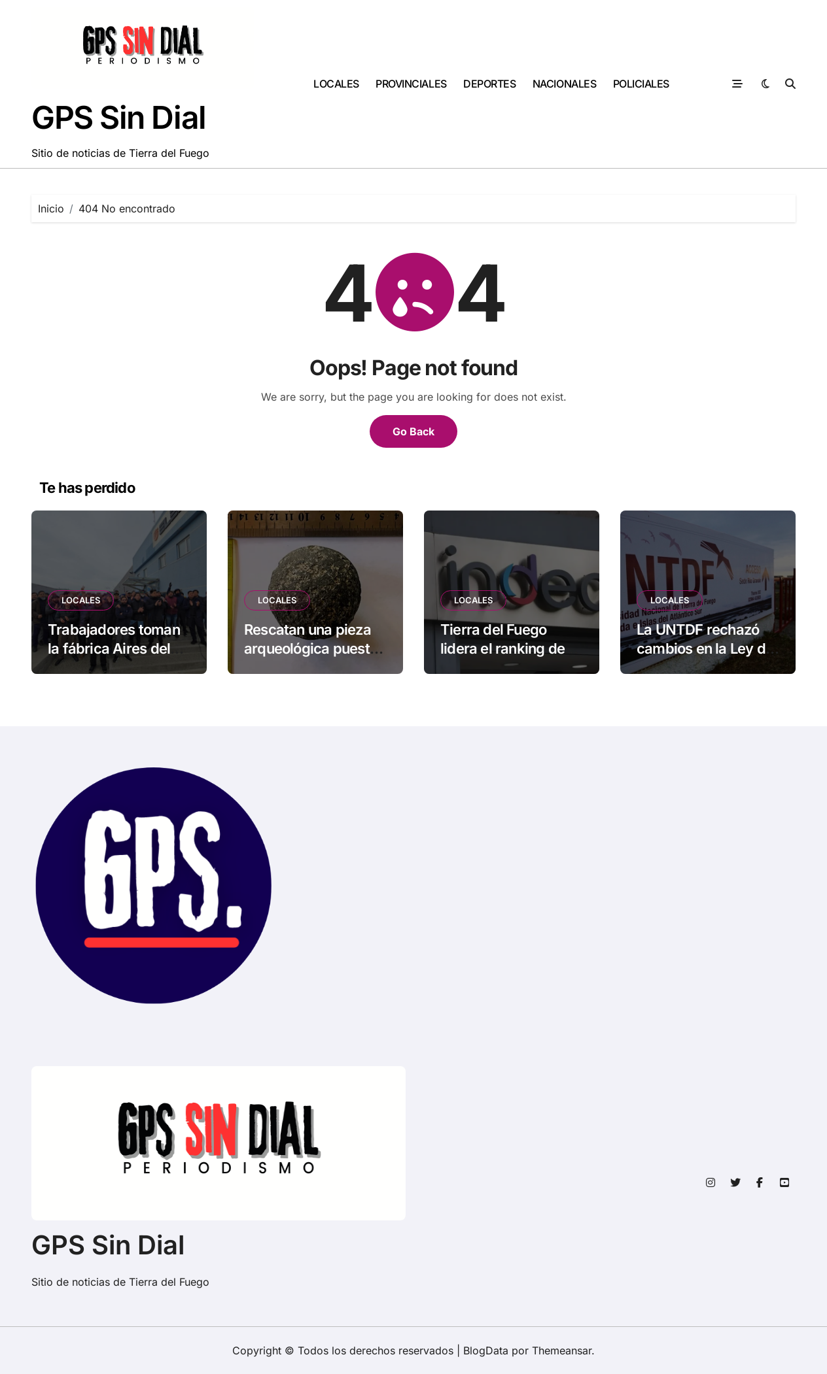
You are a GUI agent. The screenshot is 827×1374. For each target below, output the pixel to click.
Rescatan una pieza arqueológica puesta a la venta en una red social (311, 657)
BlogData (485, 1350)
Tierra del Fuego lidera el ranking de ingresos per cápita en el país (503, 657)
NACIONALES (564, 83)
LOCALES (336, 83)
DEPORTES (489, 83)
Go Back (413, 431)
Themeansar (561, 1350)
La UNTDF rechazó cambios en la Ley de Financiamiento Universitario (705, 657)
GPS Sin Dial (118, 117)
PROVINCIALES (411, 83)
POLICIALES (641, 83)
